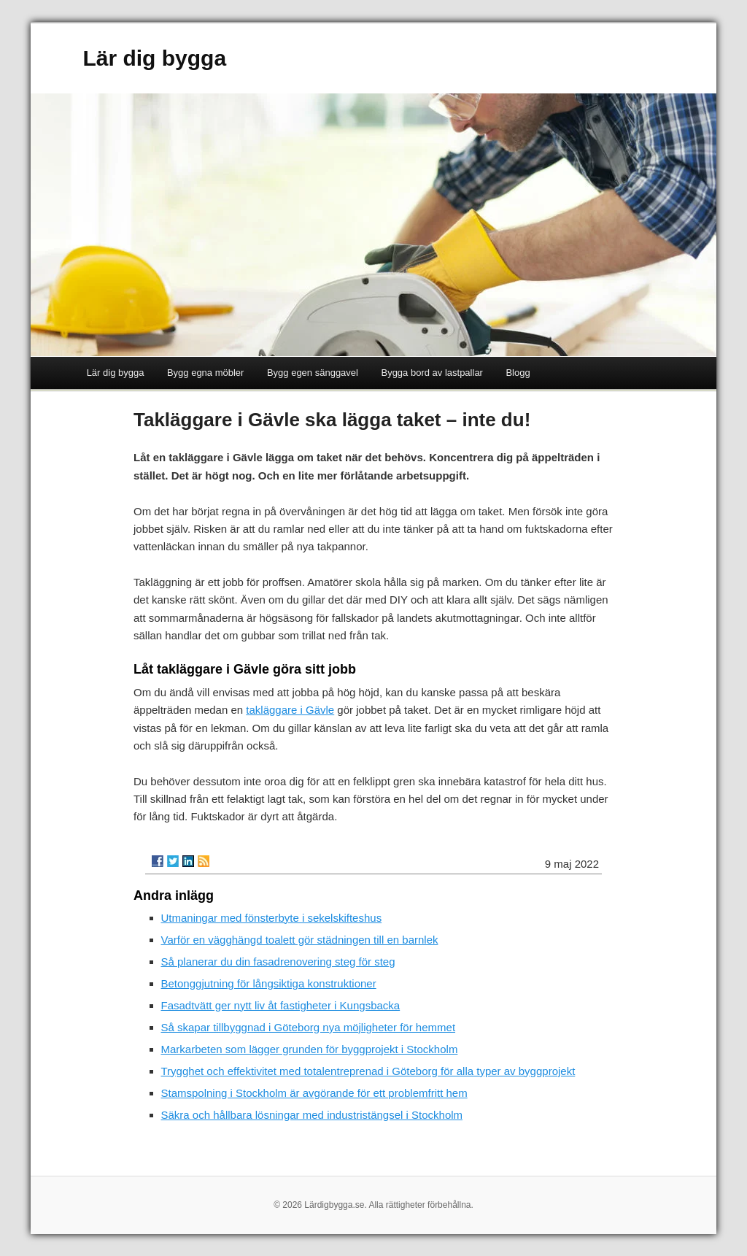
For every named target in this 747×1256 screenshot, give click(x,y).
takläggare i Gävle (290, 710)
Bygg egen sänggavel (312, 372)
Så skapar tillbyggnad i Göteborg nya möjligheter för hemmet (308, 1027)
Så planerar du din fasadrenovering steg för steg (278, 961)
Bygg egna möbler (205, 372)
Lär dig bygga (154, 58)
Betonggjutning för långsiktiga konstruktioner (268, 983)
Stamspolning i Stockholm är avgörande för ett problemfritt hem (314, 1093)
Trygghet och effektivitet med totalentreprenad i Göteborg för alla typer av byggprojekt (368, 1071)
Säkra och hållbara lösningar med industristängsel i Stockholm (312, 1115)
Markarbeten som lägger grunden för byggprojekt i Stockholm (309, 1049)
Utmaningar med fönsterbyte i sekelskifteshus (271, 918)
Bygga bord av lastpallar (431, 372)
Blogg (518, 372)
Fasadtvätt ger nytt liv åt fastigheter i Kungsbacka (280, 1005)
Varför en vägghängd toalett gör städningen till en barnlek (299, 939)
